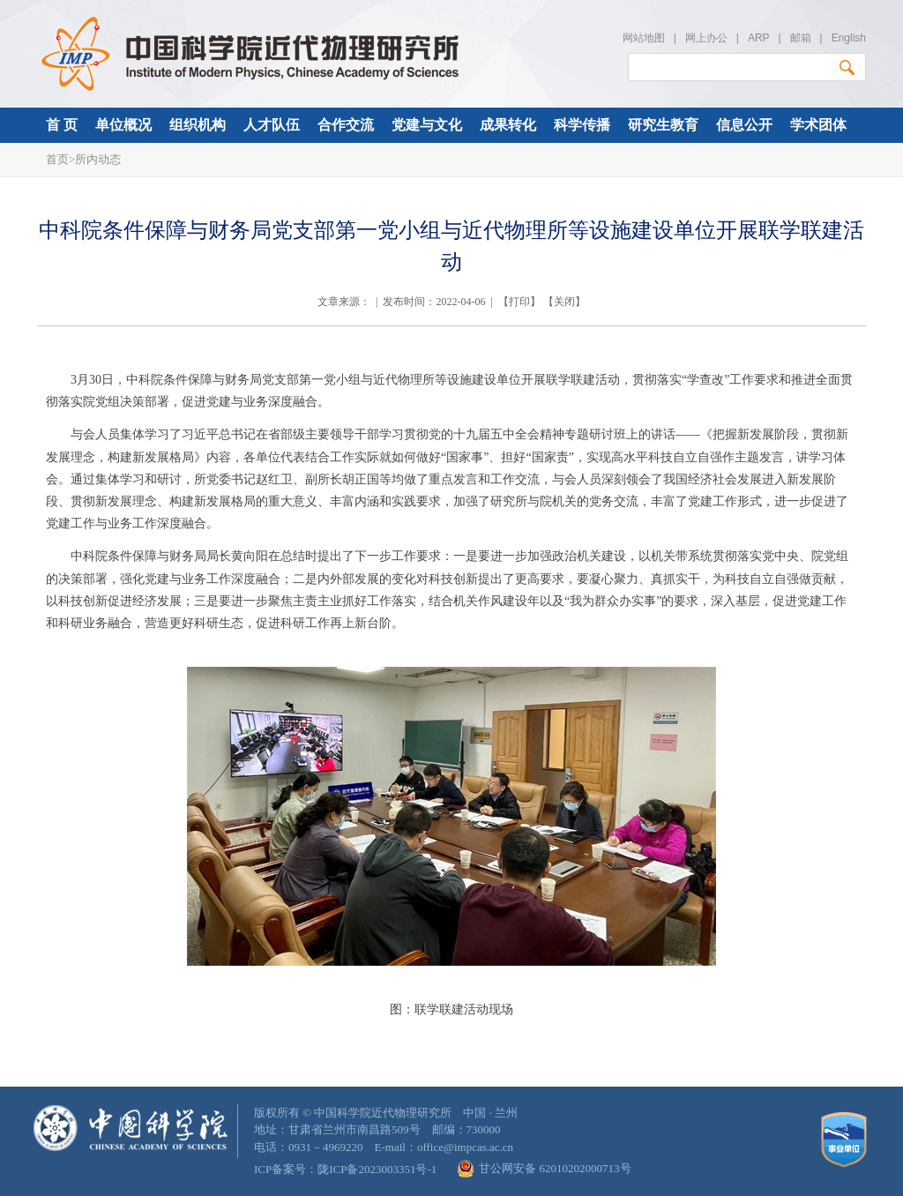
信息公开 (744, 124)
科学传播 (582, 124)
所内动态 (98, 159)
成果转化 (508, 124)
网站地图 (644, 38)
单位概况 (123, 124)
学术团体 (818, 124)
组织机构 (197, 124)
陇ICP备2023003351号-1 (377, 1169)
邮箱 (800, 38)
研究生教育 (663, 124)
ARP (758, 38)
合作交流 (345, 124)
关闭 (564, 301)
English (849, 38)
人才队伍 (271, 124)
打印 (519, 301)
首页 (57, 159)
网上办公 (706, 38)
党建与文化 (427, 124)
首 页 (62, 124)
